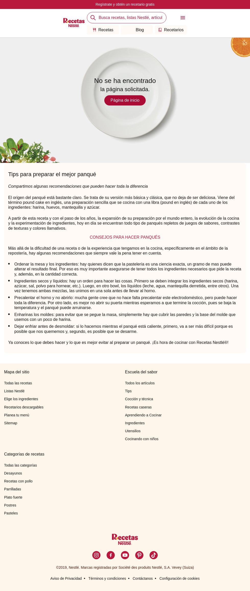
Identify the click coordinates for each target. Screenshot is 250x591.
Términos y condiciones (107, 578)
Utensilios (133, 431)
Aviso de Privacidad (66, 578)
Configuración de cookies (180, 578)
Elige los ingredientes (21, 399)
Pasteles (11, 513)
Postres (10, 505)
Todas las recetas (18, 383)
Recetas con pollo (18, 481)
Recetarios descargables (23, 407)
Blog (137, 30)
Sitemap (10, 423)
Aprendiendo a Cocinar (143, 415)
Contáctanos (143, 578)
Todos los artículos (140, 383)
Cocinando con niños (141, 439)
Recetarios (171, 30)
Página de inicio (125, 100)
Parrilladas (12, 489)
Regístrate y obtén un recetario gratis (125, 4)
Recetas (103, 30)
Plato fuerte (13, 497)
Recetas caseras (138, 407)
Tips (128, 391)
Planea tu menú (16, 415)
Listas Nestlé (14, 391)
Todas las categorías (20, 465)
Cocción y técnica (139, 399)
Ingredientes (135, 423)
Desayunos (13, 473)
